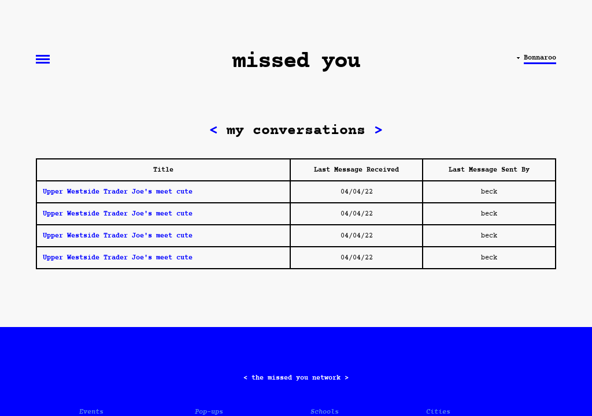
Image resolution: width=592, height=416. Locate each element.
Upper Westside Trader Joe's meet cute (118, 191)
